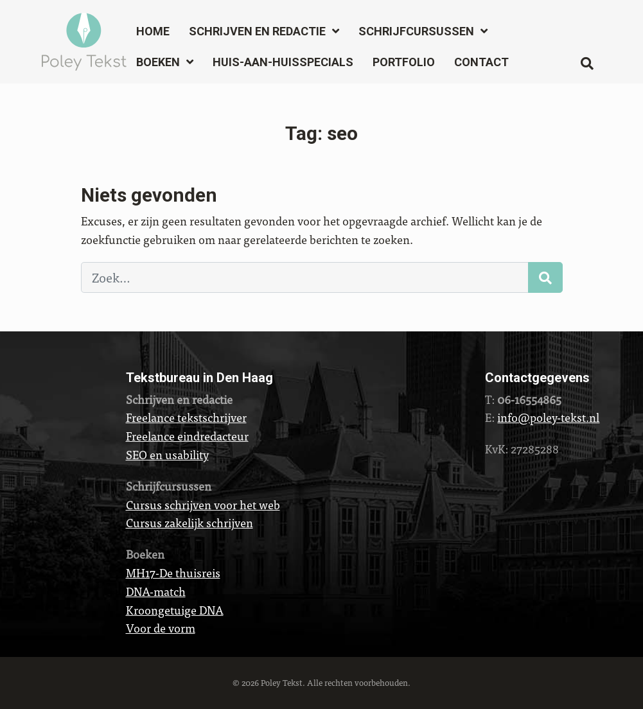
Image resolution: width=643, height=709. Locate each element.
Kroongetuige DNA (175, 609)
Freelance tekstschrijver (186, 417)
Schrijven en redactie (257, 31)
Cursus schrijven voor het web (203, 504)
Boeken (158, 62)
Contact (481, 62)
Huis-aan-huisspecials (283, 62)
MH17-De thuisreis (173, 572)
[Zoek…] (305, 277)
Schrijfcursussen (416, 31)
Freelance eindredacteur (187, 435)
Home (153, 31)
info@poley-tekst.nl (548, 417)
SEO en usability (167, 454)
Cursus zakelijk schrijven (189, 522)
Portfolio (404, 62)
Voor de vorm (160, 627)
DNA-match (156, 591)
